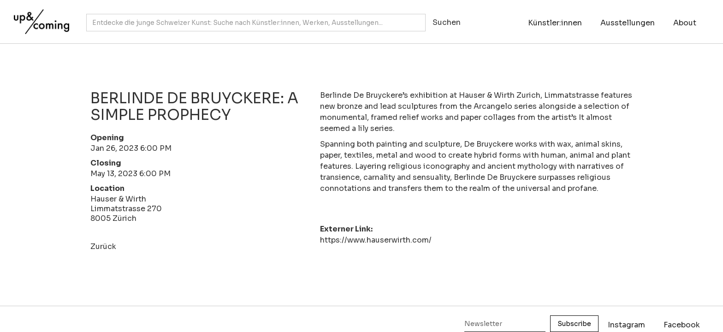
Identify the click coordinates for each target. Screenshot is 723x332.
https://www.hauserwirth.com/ (376, 240)
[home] (39, 17)
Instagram (626, 325)
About (684, 23)
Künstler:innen (555, 23)
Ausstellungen (627, 23)
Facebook (682, 325)
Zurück (103, 246)
